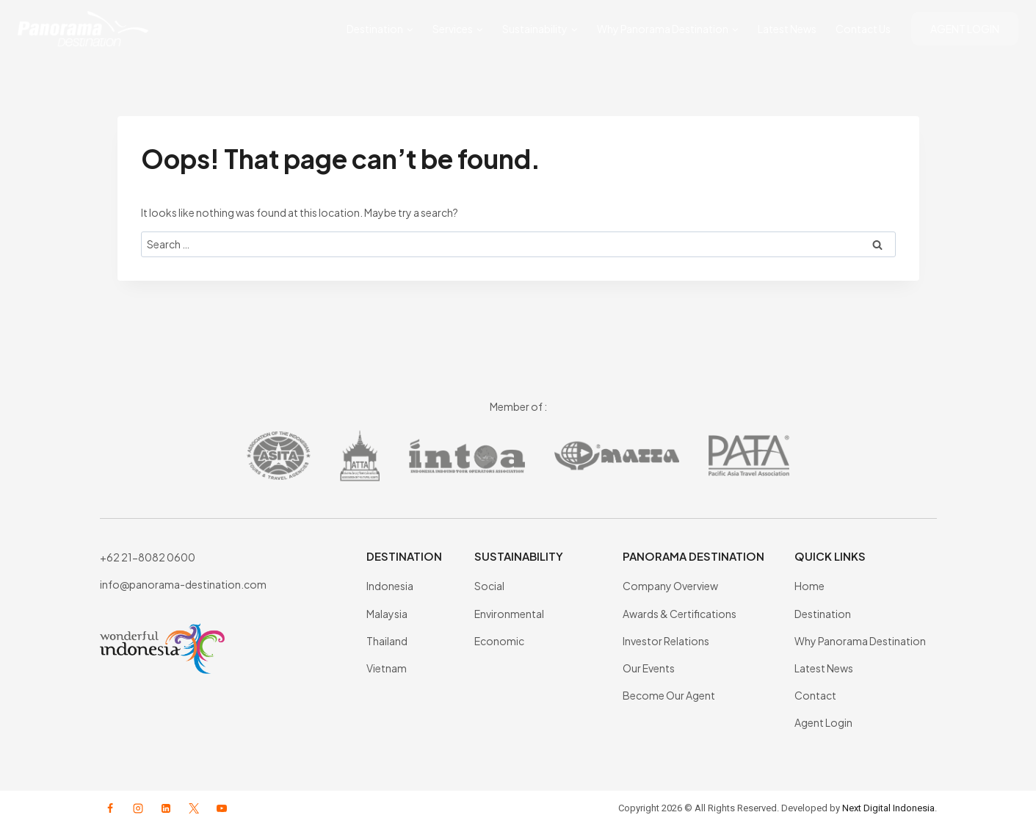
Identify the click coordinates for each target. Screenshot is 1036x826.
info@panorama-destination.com (183, 584)
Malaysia (386, 613)
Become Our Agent (669, 695)
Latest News (787, 28)
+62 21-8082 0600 (147, 557)
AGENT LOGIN (964, 28)
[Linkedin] (166, 808)
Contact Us (863, 28)
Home (809, 585)
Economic (499, 640)
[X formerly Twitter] (194, 808)
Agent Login (823, 722)
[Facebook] (110, 808)
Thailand (386, 640)
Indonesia (389, 585)
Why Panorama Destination (860, 640)
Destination (822, 613)
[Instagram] (138, 808)
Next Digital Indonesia (888, 808)
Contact (815, 695)
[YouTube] (221, 808)
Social (489, 585)
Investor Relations (666, 640)
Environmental (509, 613)
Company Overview (670, 585)
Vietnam (386, 668)
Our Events (649, 668)
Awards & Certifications (679, 613)
